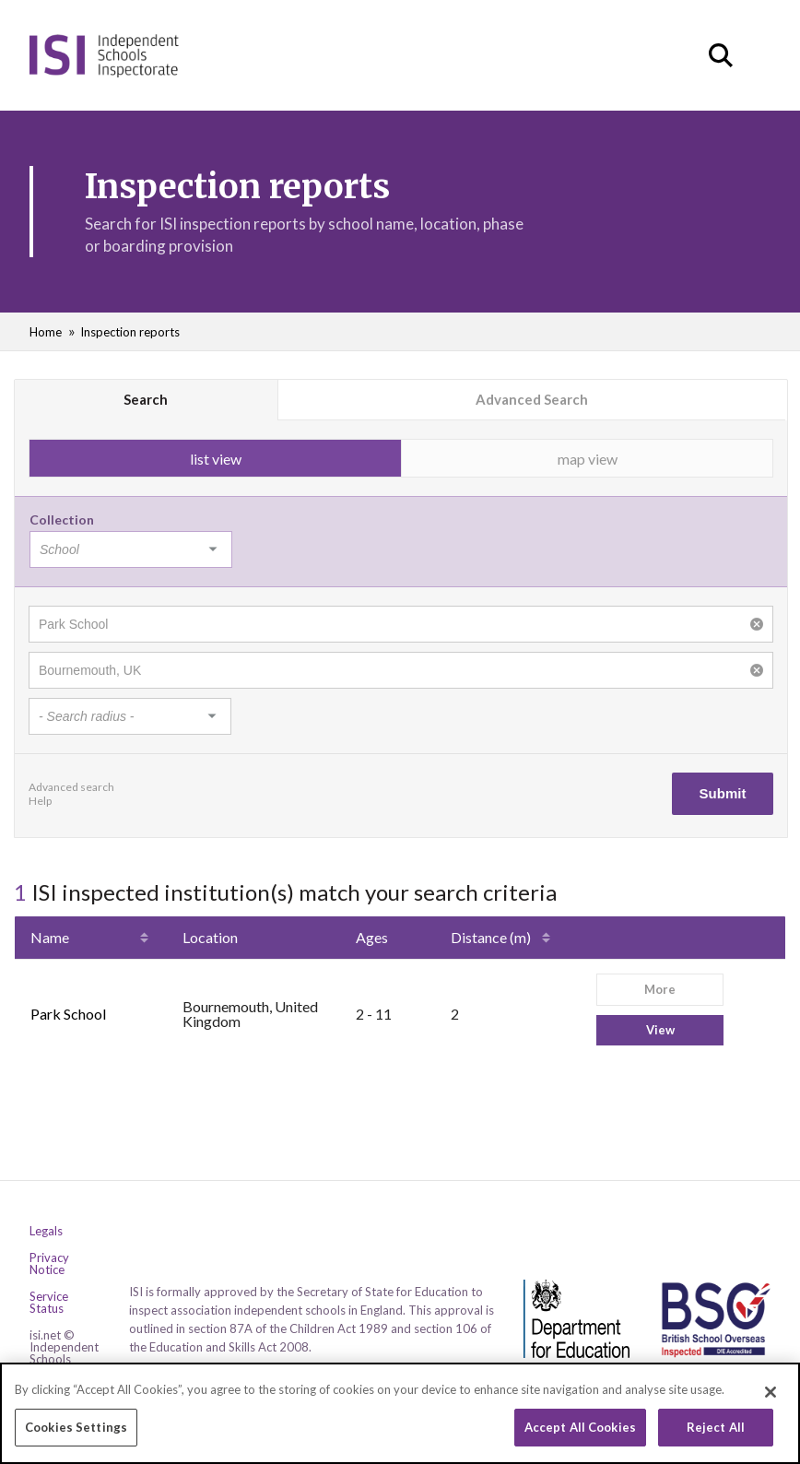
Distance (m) (491, 937)
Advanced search (71, 787)
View (660, 1029)
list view (215, 458)
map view (588, 458)
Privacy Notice (49, 1264)
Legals (46, 1231)
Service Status (48, 1303)
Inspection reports (130, 332)
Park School (68, 1013)
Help (40, 801)
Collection (61, 519)
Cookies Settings (76, 1429)
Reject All (716, 1429)
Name (49, 937)
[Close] (770, 1394)
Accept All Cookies (580, 1429)
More (660, 989)
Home (45, 332)
